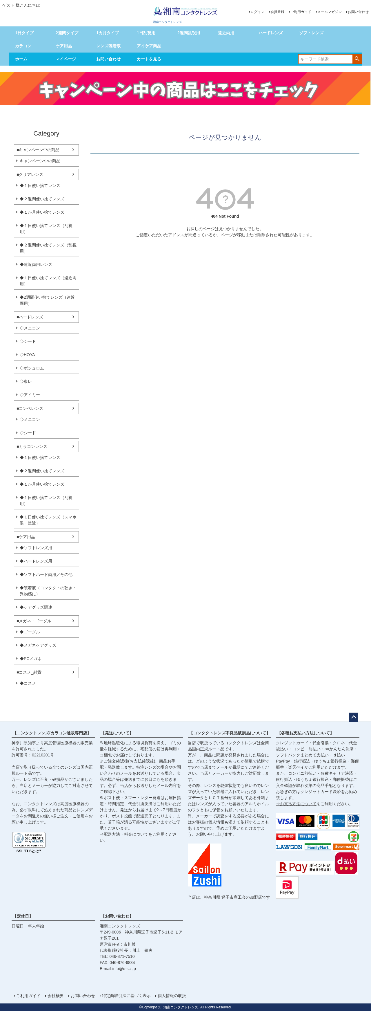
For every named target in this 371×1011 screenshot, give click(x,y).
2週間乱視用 (188, 32)
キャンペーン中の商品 (40, 160)
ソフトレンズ (311, 32)
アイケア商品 (149, 46)
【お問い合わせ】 (117, 916)
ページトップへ (353, 717)
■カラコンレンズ (32, 446)
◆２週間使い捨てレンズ (42, 199)
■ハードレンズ (30, 317)
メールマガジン (329, 12)
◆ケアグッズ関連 (36, 607)
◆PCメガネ (30, 658)
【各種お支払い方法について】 (305, 733)
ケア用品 (64, 46)
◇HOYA (27, 354)
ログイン (257, 12)
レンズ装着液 (108, 46)
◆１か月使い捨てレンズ (42, 212)
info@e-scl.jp (124, 968)
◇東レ (26, 381)
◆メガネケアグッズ (38, 645)
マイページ (66, 59)
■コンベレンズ (30, 408)
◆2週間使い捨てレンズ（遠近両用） (47, 300)
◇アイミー (30, 394)
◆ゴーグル (30, 632)
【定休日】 (23, 916)
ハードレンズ (271, 32)
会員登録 (277, 12)
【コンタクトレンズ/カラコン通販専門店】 (52, 733)
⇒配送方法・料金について (124, 834)
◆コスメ (28, 683)
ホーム (21, 59)
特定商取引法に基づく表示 (126, 995)
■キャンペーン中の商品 (38, 149)
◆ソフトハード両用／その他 (46, 574)
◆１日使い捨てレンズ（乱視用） (46, 228)
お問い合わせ (358, 12)
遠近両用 (226, 32)
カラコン (23, 46)
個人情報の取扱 (172, 995)
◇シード (28, 341)
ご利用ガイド (300, 12)
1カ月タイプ (107, 32)
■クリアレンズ (30, 174)
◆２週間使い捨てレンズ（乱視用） (48, 248)
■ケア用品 (26, 536)
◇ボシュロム (32, 368)
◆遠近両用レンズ (36, 264)
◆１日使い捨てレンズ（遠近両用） (48, 280)
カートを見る (149, 59)
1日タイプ (24, 32)
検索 (356, 59)
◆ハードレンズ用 (36, 561)
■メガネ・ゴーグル (34, 621)
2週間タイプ (67, 32)
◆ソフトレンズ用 (36, 547)
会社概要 (56, 995)
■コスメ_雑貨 (29, 672)
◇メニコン (30, 328)
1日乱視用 (146, 32)
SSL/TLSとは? (29, 851)
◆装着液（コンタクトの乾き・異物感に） (48, 590)
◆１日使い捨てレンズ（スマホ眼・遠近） (48, 520)
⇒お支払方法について (296, 803)
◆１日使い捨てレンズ (40, 185)
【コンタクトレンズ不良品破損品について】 (229, 733)
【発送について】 (117, 733)
